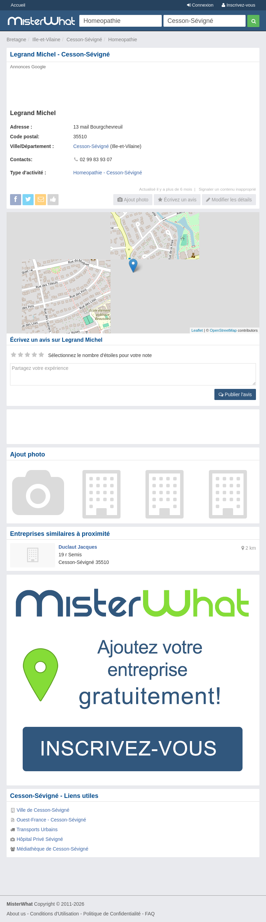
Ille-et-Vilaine (47, 39)
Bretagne (16, 39)
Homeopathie (122, 39)
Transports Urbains (37, 829)
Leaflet (197, 330)
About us (16, 913)
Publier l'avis (235, 394)
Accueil (18, 5)
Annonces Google (28, 66)
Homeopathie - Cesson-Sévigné (107, 172)
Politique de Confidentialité (112, 913)
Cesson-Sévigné (84, 39)
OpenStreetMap (223, 330)
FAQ (150, 913)
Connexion (200, 5)
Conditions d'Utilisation (54, 913)
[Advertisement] (133, 87)
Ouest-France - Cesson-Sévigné (51, 820)
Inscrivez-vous (238, 5)
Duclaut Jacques (78, 547)
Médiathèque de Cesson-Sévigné (52, 849)
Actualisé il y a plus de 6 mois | (169, 189)
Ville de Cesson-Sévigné (43, 810)
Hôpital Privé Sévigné (40, 839)
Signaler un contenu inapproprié (227, 189)
